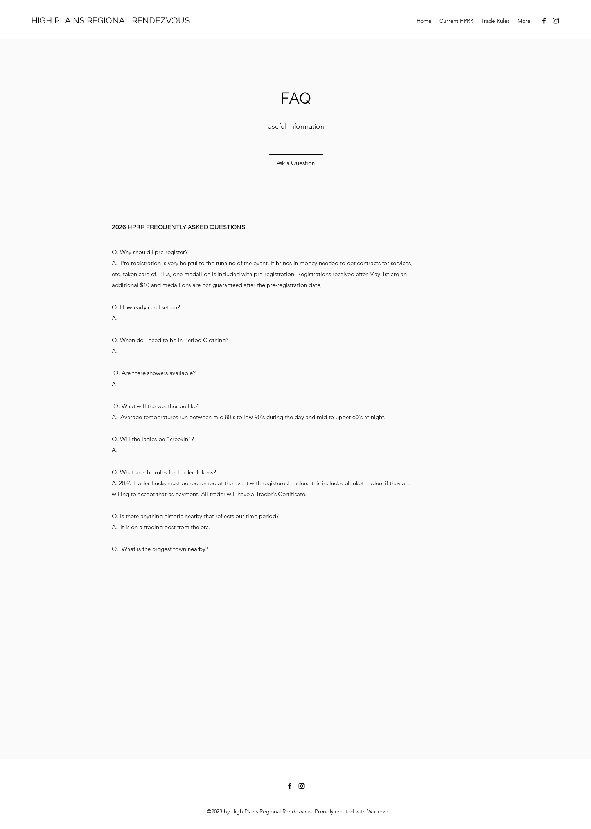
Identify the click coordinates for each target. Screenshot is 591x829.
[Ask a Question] (296, 163)
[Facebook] (544, 21)
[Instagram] (556, 21)
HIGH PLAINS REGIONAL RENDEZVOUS (110, 20)
